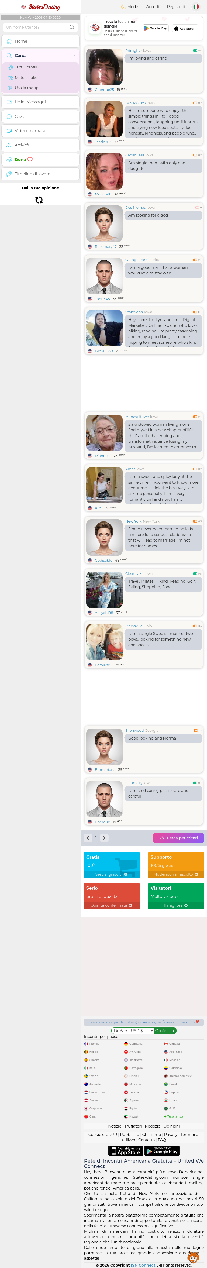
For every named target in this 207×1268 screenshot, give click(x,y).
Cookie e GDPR (102, 1134)
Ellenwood (134, 730)
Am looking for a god (148, 215)
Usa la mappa (24, 88)
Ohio (147, 626)
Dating (40, 7)
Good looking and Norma (152, 738)
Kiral (99, 508)
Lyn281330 (104, 351)
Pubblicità (129, 1134)
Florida (154, 259)
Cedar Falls (134, 155)
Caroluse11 (103, 665)
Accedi (152, 6)
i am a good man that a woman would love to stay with (158, 270)
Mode (129, 6)
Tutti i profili (22, 67)
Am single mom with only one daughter (156, 165)
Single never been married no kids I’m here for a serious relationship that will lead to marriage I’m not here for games (160, 537)
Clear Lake (134, 573)
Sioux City (133, 783)
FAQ (162, 1140)
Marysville (134, 626)
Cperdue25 (104, 89)
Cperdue (102, 822)
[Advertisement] (144, 28)
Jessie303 (103, 142)
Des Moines (135, 103)
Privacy (171, 1134)
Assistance (194, 1257)
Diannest (103, 455)
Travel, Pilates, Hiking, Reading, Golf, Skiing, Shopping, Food (162, 584)
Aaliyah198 (104, 612)
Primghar (133, 50)
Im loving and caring (147, 58)
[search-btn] (72, 27)
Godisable (103, 560)
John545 (102, 299)
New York (133, 521)
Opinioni (171, 1126)
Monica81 (103, 194)
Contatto (146, 1140)
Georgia (151, 730)
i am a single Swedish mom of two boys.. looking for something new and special (160, 639)
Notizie (114, 1126)
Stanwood (134, 312)
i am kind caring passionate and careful (158, 793)
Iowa (147, 50)
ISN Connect (143, 1265)
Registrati (176, 6)
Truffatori (133, 1126)
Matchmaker (23, 77)
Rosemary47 (106, 246)
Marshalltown (137, 416)
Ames (130, 469)
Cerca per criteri (178, 838)
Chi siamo (151, 1134)
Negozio (152, 1126)
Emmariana (105, 769)
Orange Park (136, 259)
